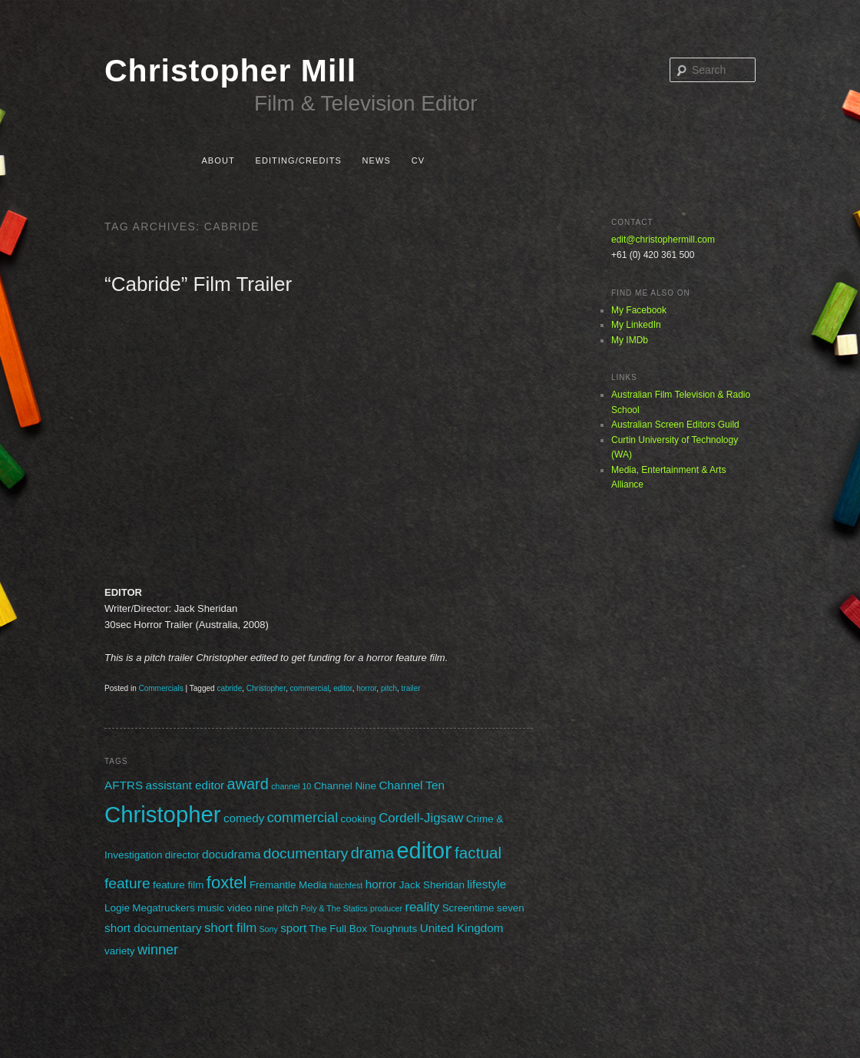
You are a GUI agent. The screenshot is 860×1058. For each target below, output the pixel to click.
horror (366, 688)
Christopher (266, 688)
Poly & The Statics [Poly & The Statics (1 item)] (334, 908)
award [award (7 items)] (248, 783)
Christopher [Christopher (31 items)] (162, 814)
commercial (309, 688)
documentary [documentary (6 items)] (306, 853)
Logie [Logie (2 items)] (117, 908)
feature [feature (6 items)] (127, 883)
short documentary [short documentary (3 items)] (153, 927)
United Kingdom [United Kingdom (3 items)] (462, 927)
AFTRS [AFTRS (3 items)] (123, 785)
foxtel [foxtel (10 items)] (227, 882)
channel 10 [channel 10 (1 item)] (291, 786)
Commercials (160, 688)
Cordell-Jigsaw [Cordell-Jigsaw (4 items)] (421, 818)
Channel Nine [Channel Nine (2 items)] (345, 786)
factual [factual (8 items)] (478, 852)
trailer (411, 688)
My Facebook (638, 310)
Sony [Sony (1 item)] (269, 929)
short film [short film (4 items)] (230, 928)
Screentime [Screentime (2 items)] (468, 908)
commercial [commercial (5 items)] (302, 817)
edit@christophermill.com (663, 239)
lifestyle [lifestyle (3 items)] (486, 884)
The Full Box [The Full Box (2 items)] (337, 928)
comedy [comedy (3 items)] (244, 818)
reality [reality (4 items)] (422, 907)
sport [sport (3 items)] (293, 927)
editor (342, 688)
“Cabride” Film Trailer (198, 284)
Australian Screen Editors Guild (675, 424)
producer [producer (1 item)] (386, 908)
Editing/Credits (298, 160)
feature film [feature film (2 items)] (178, 885)
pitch (389, 688)
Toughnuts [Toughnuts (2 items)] (393, 928)
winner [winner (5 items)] (157, 949)
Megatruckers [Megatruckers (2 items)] (163, 908)
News (376, 160)
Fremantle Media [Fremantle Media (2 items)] (288, 885)
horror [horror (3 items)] (381, 884)
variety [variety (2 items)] (119, 951)
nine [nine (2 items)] (263, 908)
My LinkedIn (636, 324)
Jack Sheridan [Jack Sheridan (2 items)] (432, 885)
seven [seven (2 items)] (510, 908)
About (217, 160)
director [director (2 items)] (182, 855)
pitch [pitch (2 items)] (287, 908)
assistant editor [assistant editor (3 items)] (184, 785)
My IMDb (629, 340)
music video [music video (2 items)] (224, 908)
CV (418, 160)
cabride (229, 688)
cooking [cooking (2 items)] (358, 819)
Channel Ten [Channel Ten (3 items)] (412, 785)
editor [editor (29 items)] (424, 850)
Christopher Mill (230, 70)
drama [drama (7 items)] (372, 853)
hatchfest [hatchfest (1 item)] (345, 885)
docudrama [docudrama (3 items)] (231, 854)
